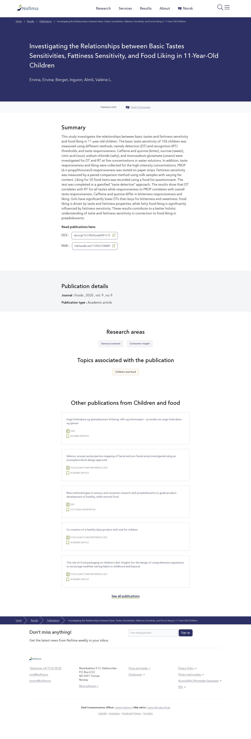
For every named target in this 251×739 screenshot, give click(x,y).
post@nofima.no (38, 685)
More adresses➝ (88, 697)
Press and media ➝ (139, 679)
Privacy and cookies (190, 685)
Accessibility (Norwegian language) (198, 692)
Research (102, 8)
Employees (135, 685)
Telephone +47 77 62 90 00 (45, 679)
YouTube (147, 724)
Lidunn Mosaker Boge (158, 719)
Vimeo (137, 724)
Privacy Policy (186, 679)
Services (124, 8)
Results (145, 8)
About (164, 8)
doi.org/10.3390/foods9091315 (94, 235)
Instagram (115, 724)
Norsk (184, 8)
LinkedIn (103, 724)
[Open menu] (214, 9)
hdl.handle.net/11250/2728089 (95, 245)
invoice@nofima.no (40, 692)
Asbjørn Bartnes (123, 719)
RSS (180, 698)
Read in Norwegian (138, 107)
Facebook (127, 724)
